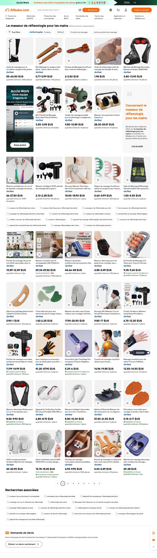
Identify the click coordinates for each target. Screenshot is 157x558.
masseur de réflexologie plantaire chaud (54, 508)
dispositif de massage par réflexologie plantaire (99, 496)
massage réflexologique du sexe (20, 508)
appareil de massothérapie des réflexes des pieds (26, 225)
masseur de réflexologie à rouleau (97, 214)
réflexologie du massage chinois (88, 508)
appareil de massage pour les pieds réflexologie (25, 519)
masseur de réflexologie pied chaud (63, 214)
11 (94, 483)
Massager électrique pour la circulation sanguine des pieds (95, 502)
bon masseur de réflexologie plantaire (131, 208)
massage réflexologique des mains (65, 225)
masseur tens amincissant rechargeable (23, 496)
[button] (79, 10)
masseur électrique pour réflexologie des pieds (58, 208)
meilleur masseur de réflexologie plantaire (24, 220)
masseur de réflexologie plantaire (97, 225)
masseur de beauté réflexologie (54, 514)
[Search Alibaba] (56, 10)
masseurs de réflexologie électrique (131, 220)
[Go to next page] (99, 483)
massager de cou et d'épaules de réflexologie (25, 502)
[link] (153, 533)
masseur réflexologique (56, 220)
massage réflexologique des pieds (129, 514)
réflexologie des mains (57, 502)
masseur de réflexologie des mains (21, 208)
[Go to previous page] (57, 483)
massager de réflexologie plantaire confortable (25, 214)
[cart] (119, 10)
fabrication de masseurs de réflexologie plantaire (91, 514)
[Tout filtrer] (14, 32)
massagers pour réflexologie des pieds (59, 496)
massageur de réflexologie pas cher (96, 208)
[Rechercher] (91, 10)
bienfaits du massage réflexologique (21, 514)
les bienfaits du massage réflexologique (131, 214)
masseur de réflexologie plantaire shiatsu (123, 508)
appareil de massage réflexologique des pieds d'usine (91, 220)
